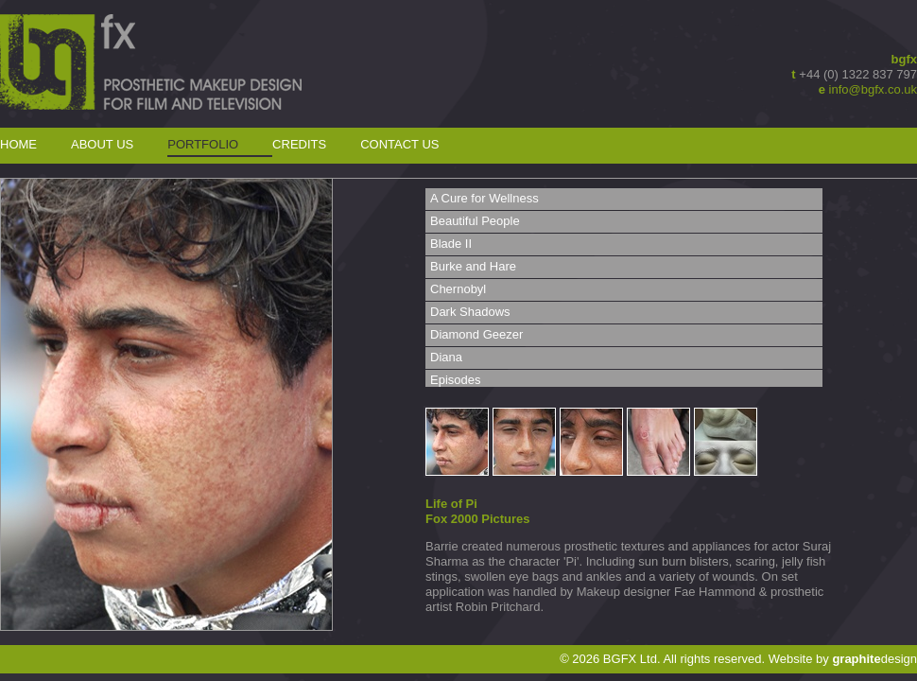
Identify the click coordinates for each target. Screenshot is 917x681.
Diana (446, 357)
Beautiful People (475, 221)
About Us (102, 144)
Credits (299, 144)
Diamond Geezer (476, 334)
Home (18, 144)
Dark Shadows (470, 312)
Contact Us (399, 144)
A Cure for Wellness (484, 198)
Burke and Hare (473, 266)
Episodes (455, 380)
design (874, 659)
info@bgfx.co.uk (873, 89)
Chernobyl (458, 289)
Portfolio (202, 144)
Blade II (451, 243)
